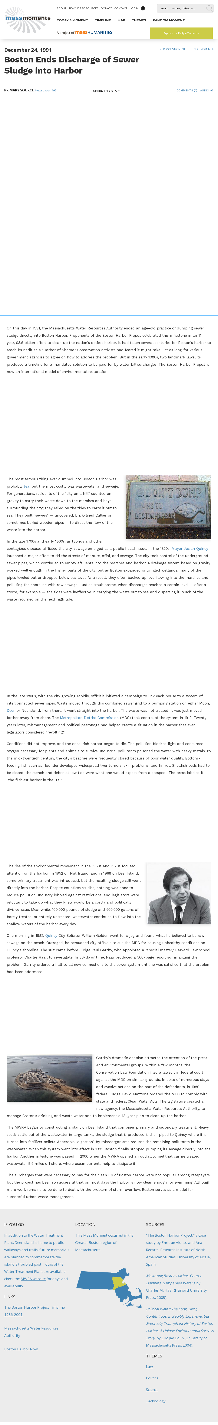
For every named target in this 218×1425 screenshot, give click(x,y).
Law (149, 1149)
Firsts (119, 1304)
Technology (156, 1183)
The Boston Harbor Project (170, 1018)
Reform (148, 1304)
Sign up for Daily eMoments (181, 33)
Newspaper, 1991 (46, 90)
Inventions (133, 1304)
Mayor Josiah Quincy (190, 331)
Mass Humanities (52, 1375)
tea (26, 269)
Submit (182, 1398)
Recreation (96, 1304)
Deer (10, 493)
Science (152, 1172)
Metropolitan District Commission (89, 500)
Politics (152, 1160)
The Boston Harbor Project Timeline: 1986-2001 (35, 1094)
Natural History (75, 1304)
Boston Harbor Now (21, 1131)
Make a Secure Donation (36, 1401)
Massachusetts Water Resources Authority (31, 1115)
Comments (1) (186, 90)
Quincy (51, 718)
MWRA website (33, 1061)
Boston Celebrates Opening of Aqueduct (134, 1288)
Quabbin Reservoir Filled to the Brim (84, 1288)
